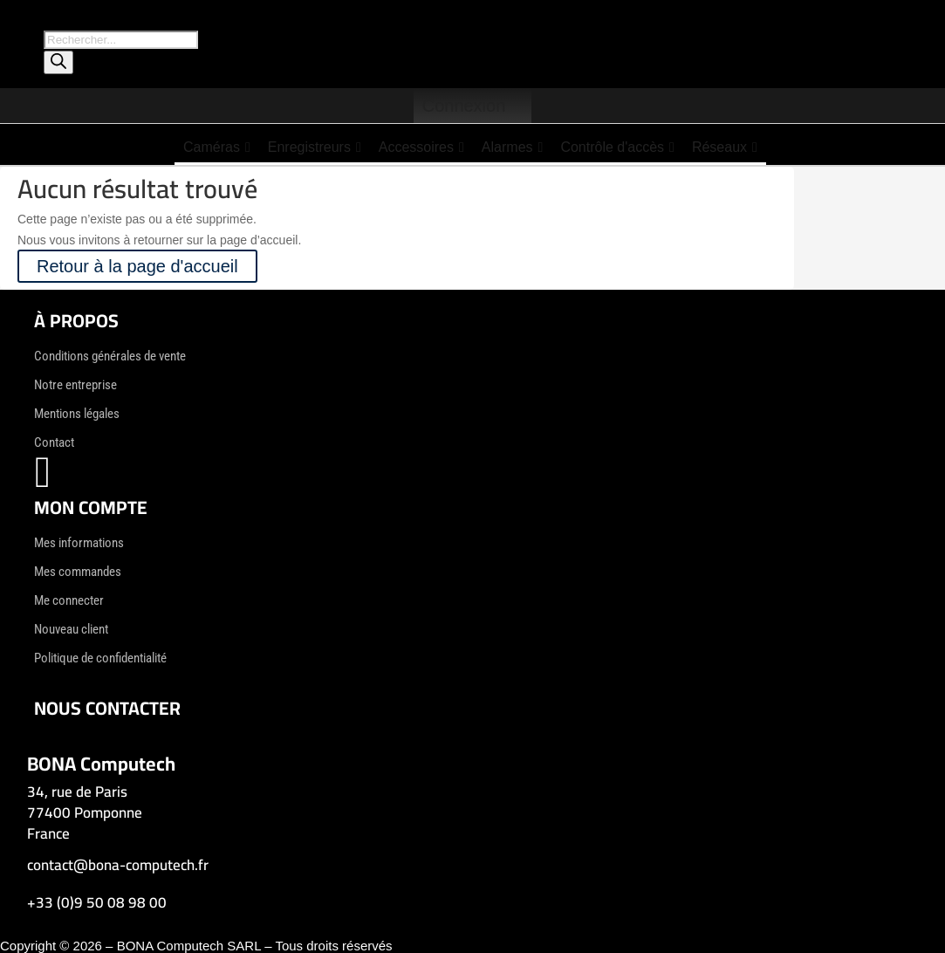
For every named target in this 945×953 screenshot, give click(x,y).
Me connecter (69, 600)
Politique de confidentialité (100, 658)
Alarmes (513, 147)
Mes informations (79, 543)
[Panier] (522, 105)
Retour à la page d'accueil (137, 266)
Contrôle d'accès (617, 147)
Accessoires (421, 147)
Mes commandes (77, 571)
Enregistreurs (314, 147)
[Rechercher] (58, 62)
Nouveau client (71, 629)
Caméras (216, 147)
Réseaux (724, 147)
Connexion (464, 105)
